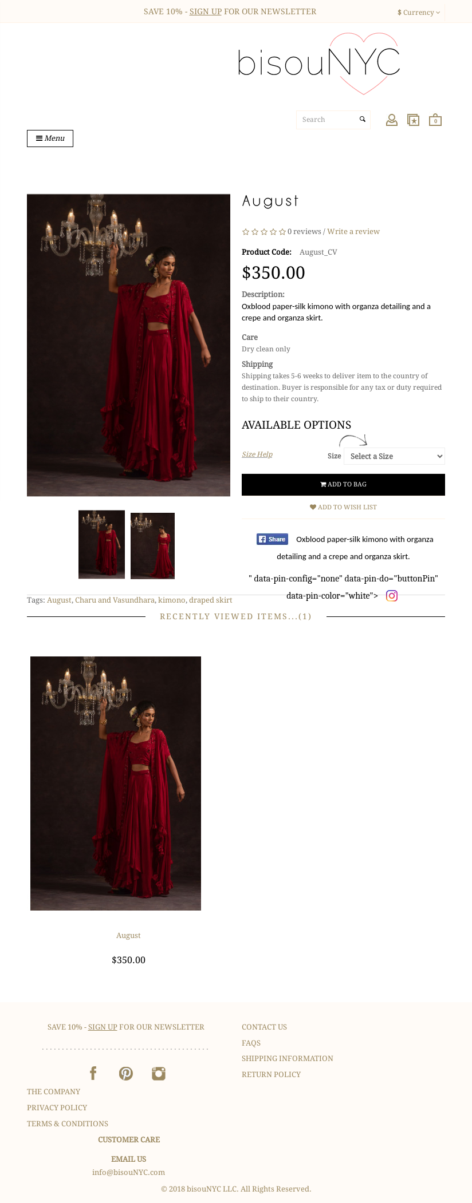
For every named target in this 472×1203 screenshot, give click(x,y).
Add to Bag (343, 484)
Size (334, 456)
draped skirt (211, 600)
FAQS (251, 1043)
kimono (172, 600)
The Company (53, 1091)
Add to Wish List (343, 507)
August (59, 600)
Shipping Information (287, 1058)
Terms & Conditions (67, 1123)
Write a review (353, 232)
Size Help (257, 454)
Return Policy (271, 1074)
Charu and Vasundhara (115, 600)
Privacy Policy (57, 1107)
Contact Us (264, 1027)
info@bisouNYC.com (128, 1172)
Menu (50, 138)
